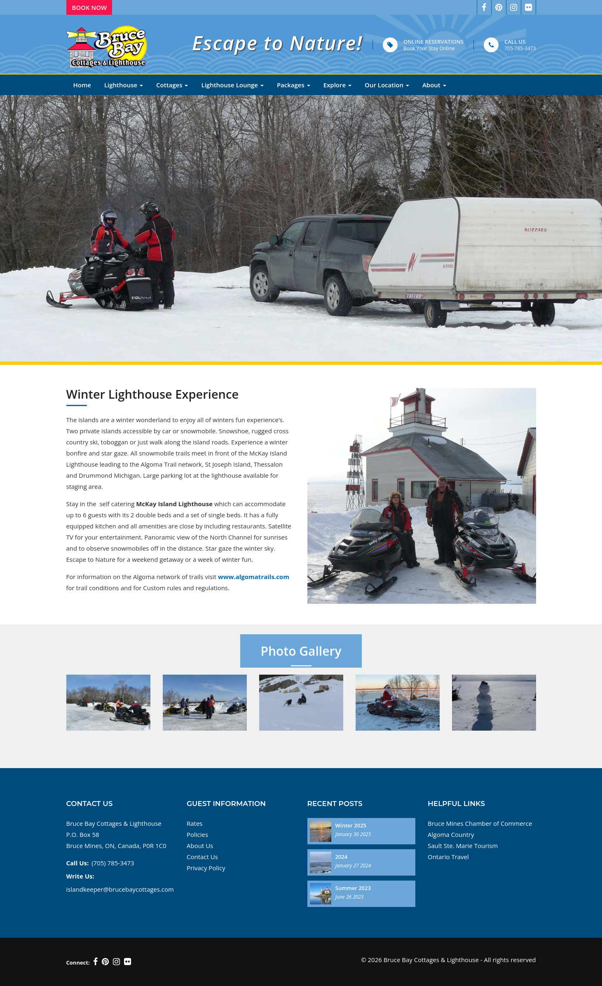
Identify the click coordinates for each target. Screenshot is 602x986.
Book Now (89, 7)
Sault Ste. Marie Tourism (463, 845)
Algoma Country (451, 834)
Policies (197, 834)
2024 (341, 856)
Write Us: (80, 876)
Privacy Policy (206, 868)
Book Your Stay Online (428, 48)
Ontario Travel (448, 857)
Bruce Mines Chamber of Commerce (480, 823)
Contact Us (202, 857)
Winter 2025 (351, 825)
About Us (200, 845)
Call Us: (77, 863)
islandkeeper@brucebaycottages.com (120, 889)
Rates (195, 823)
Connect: (78, 962)
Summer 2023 (353, 888)
